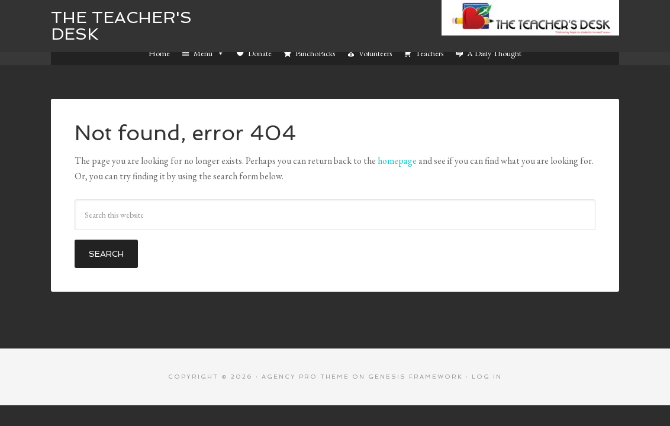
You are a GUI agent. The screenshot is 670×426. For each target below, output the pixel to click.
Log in (487, 376)
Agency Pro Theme (305, 376)
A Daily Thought (494, 53)
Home (159, 53)
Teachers (429, 53)
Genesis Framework (415, 376)
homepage (397, 160)
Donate (260, 53)
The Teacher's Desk (121, 26)
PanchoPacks (315, 53)
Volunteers (375, 53)
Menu (209, 53)
